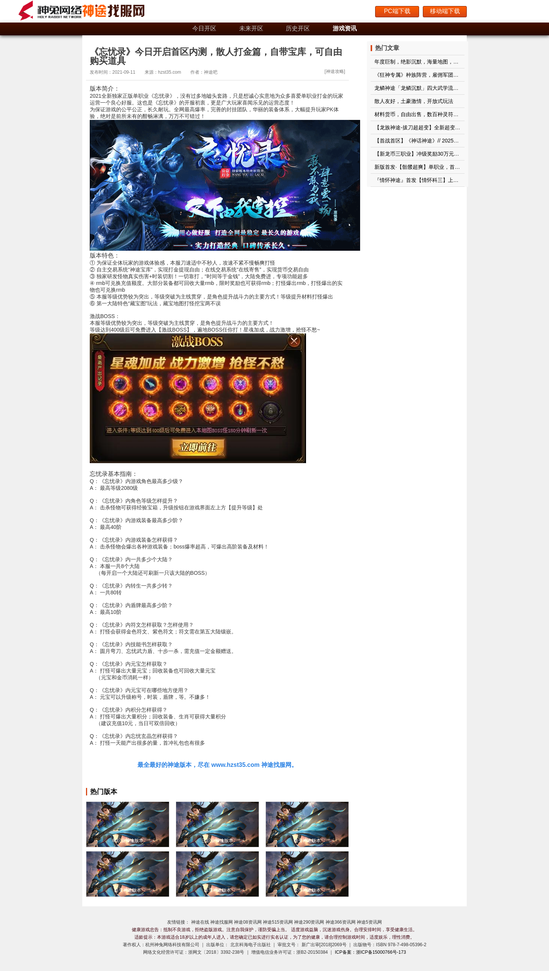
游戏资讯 (345, 28)
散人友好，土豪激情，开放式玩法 (413, 101)
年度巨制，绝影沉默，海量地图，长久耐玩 (424, 62)
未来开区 (251, 28)
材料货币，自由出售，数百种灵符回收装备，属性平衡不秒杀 (445, 114)
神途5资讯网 (369, 922)
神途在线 (200, 922)
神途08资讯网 (247, 922)
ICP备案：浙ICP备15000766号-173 (370, 952)
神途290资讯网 (309, 922)
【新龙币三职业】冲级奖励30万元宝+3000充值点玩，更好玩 (445, 154)
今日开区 (204, 28)
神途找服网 (221, 922)
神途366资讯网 (341, 922)
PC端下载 (397, 11)
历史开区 (298, 28)
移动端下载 (445, 11)
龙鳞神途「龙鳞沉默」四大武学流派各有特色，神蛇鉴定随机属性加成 (455, 88)
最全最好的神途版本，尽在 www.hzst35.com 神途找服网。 (217, 765)
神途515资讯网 (278, 922)
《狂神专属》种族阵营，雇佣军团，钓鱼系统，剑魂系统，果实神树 (453, 75)
